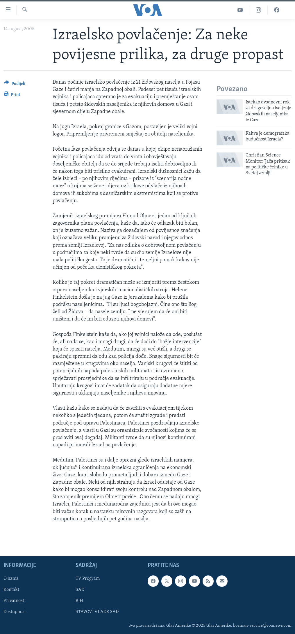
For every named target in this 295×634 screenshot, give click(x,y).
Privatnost (13, 600)
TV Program (88, 578)
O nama (11, 578)
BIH (79, 600)
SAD (80, 589)
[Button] (14, 85)
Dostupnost (14, 612)
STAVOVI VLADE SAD (97, 612)
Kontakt (11, 589)
